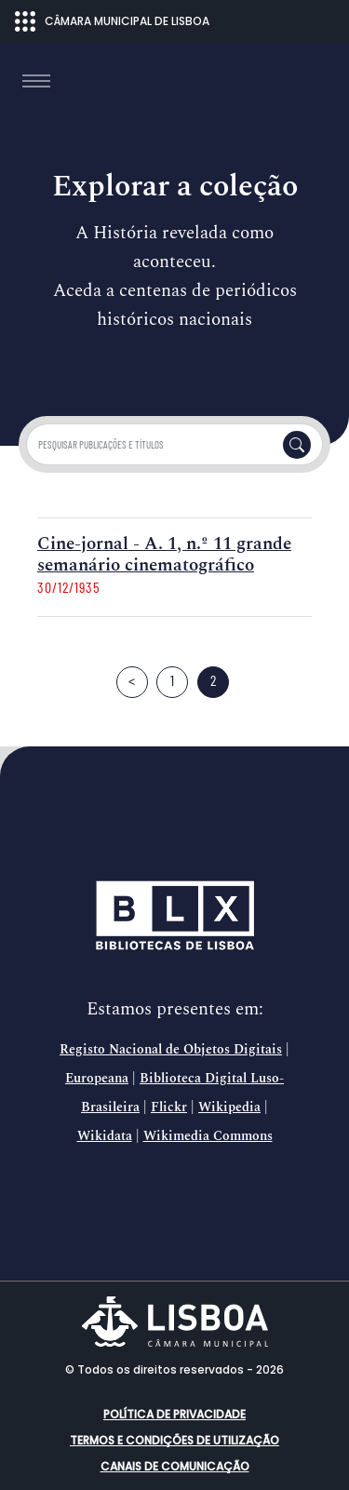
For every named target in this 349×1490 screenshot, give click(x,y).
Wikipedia (229, 1107)
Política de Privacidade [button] (174, 1414)
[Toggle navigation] (36, 81)
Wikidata (104, 1136)
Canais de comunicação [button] (175, 1466)
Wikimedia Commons (208, 1136)
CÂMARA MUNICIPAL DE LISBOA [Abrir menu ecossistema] (112, 21)
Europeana (96, 1078)
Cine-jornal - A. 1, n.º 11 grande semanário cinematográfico (164, 554)
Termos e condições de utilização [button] (174, 1440)
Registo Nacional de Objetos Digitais (171, 1050)
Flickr (169, 1107)
